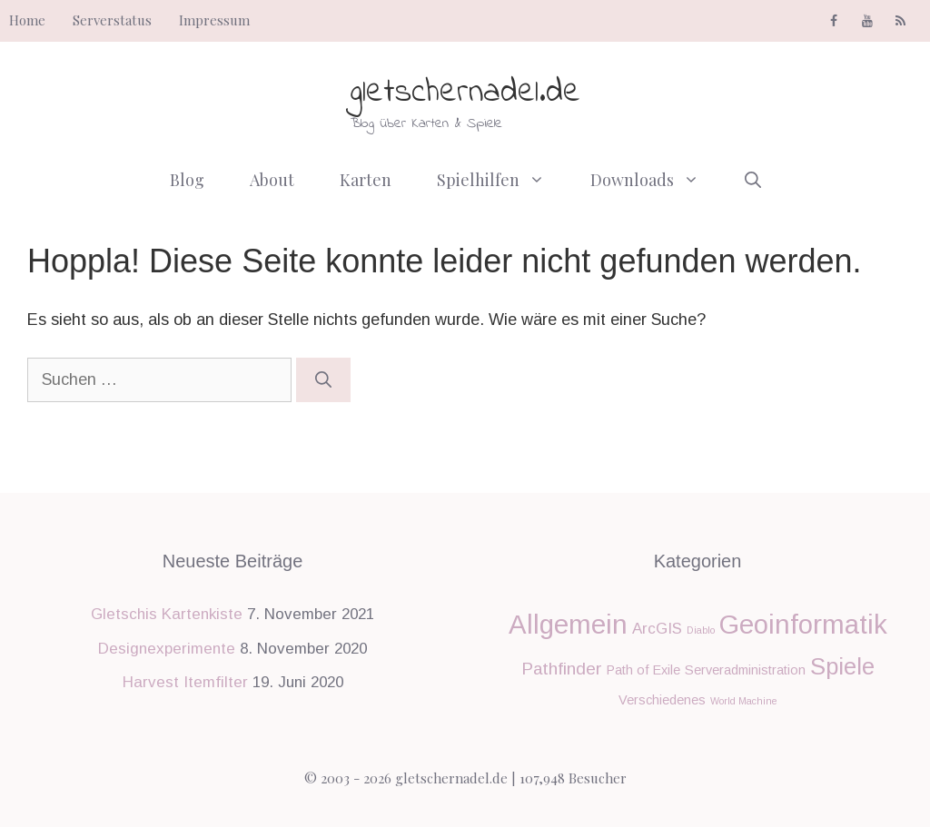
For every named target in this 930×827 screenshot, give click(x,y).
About (272, 180)
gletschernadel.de (465, 93)
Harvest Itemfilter (185, 682)
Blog (187, 180)
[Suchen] (323, 380)
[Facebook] (834, 22)
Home (27, 20)
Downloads (656, 180)
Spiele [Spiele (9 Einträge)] (842, 666)
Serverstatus (112, 20)
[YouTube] (867, 22)
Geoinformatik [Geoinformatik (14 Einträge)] (803, 624)
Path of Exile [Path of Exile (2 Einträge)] (643, 670)
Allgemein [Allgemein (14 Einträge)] (568, 624)
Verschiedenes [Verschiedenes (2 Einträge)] (662, 700)
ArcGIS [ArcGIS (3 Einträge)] (657, 628)
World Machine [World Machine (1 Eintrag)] (743, 700)
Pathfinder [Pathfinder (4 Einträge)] (561, 668)
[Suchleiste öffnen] (753, 180)
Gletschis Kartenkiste (166, 614)
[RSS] (900, 22)
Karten (365, 180)
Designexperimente (166, 648)
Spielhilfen (502, 180)
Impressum (214, 20)
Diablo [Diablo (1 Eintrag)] (701, 630)
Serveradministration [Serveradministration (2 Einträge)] (745, 670)
